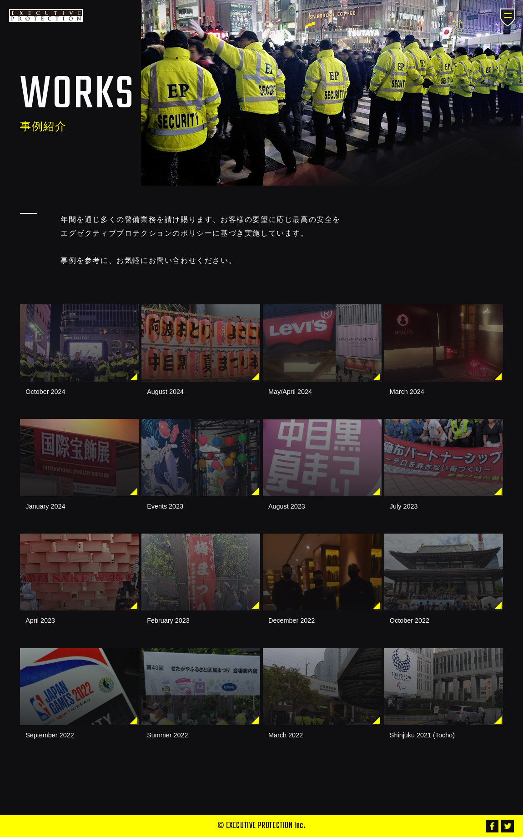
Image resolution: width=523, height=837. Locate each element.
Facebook (492, 826)
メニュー (508, 18)
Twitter (507, 826)
